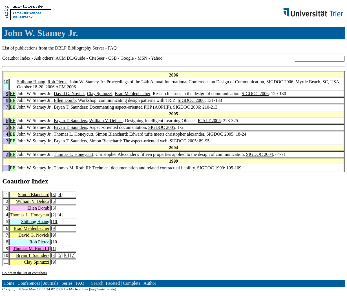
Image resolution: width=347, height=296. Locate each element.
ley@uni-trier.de (102, 289)
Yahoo (156, 58)
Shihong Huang (31, 81)
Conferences (28, 283)
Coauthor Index (16, 58)
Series (66, 283)
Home (8, 283)
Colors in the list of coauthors (24, 273)
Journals (50, 283)
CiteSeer (97, 58)
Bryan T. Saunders (70, 107)
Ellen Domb (65, 100)
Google (127, 58)
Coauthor (16, 181)
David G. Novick (69, 93)
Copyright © (11, 289)
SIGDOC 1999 (210, 167)
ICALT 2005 (209, 120)
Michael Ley (78, 289)
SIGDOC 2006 (255, 93)
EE (13, 93)
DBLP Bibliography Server (79, 48)
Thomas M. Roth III (72, 167)
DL (70, 58)
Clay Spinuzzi (99, 93)
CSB (112, 58)
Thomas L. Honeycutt (73, 134)
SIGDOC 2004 (259, 154)
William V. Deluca (106, 120)
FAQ (112, 48)
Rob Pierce (58, 81)
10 (6, 81)
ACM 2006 (66, 86)
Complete (131, 283)
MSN (142, 58)
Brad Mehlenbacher (133, 93)
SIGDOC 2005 (161, 127)
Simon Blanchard (111, 134)
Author (149, 283)
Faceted (113, 283)
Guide (79, 58)
